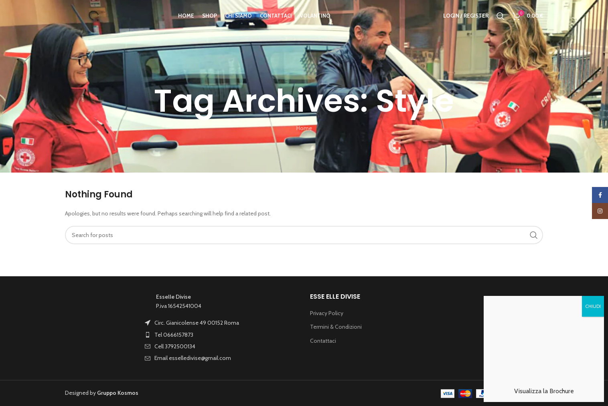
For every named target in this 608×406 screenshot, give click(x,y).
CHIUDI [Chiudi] (593, 270)
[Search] (500, 21)
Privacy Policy (326, 313)
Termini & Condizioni (336, 326)
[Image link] (101, 327)
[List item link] (203, 322)
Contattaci (323, 340)
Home (304, 128)
